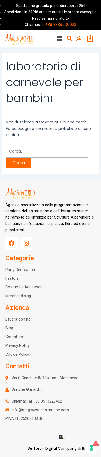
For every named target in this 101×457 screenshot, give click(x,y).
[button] (59, 39)
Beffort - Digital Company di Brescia (62, 448)
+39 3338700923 (60, 24)
